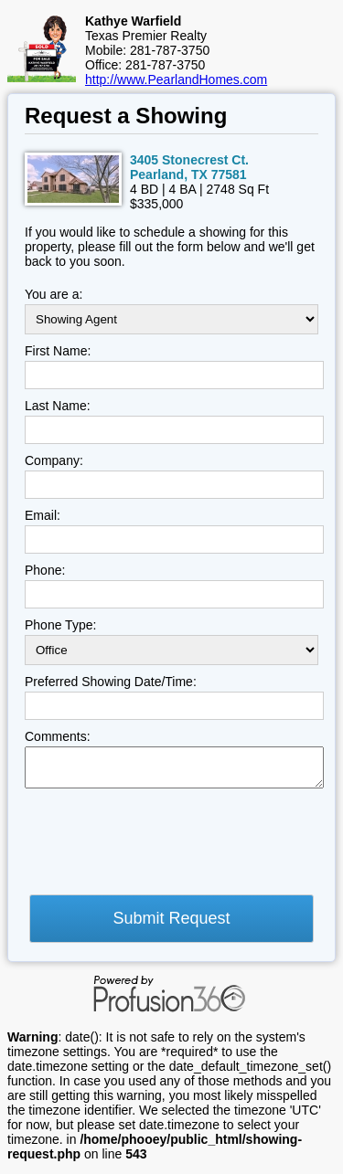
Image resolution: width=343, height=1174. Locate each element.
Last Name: (58, 405)
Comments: (58, 736)
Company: (54, 460)
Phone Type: (60, 625)
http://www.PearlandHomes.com (176, 79)
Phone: (45, 570)
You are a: (53, 294)
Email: (42, 515)
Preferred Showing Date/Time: (111, 681)
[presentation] (164, 847)
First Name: (58, 351)
